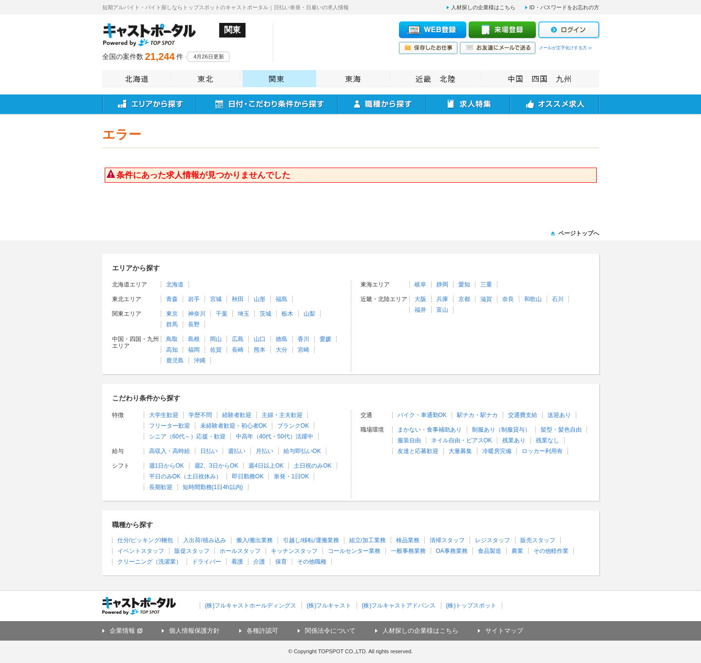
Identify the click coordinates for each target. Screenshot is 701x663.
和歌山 (533, 299)
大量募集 (460, 451)
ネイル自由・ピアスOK (461, 440)
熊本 (259, 349)
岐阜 (420, 284)
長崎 (238, 349)
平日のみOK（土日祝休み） (185, 476)
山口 (259, 339)
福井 (420, 309)
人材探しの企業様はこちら (483, 7)
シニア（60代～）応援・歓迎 (187, 436)
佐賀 (216, 349)
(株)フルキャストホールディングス (251, 605)
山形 (259, 299)
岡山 (216, 339)
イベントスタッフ (140, 551)
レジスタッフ (492, 540)
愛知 (464, 284)
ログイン (568, 29)
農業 (517, 551)
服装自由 (409, 440)
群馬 (172, 324)
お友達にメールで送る (497, 48)
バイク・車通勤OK (422, 415)
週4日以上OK (266, 465)
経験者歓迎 (236, 415)
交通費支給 (522, 415)
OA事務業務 (452, 551)
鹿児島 (175, 360)
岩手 (194, 299)
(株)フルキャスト (329, 605)
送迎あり (559, 415)
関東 (279, 78)
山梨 (309, 313)
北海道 (175, 284)
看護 (237, 561)
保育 (281, 561)
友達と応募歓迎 (418, 451)
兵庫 (442, 299)
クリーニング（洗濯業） (149, 561)
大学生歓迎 (163, 415)
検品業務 (407, 540)
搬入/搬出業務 (254, 540)
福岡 (194, 349)
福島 (281, 299)
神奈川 (197, 313)
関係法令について (330, 630)
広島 (238, 339)
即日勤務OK (248, 476)
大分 (281, 349)
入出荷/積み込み (204, 540)
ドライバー (206, 561)
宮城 (216, 299)
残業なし (547, 440)
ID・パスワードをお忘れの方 (564, 7)
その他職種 (311, 561)
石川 (558, 299)
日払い (209, 451)
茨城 (265, 313)
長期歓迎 (160, 487)
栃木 (287, 313)
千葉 (221, 313)
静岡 (442, 284)
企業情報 (122, 630)
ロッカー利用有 (542, 451)
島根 (194, 339)
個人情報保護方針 (194, 630)
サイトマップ (504, 630)
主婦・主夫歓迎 (282, 415)
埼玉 (243, 313)
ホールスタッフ (240, 551)
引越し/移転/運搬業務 (311, 540)
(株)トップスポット (471, 605)
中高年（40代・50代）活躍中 (274, 436)
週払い (237, 451)
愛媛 (325, 339)
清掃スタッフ (447, 540)
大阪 (420, 299)
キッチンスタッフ (294, 551)
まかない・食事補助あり (430, 429)
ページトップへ (578, 233)
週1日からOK (166, 465)
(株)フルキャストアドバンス (399, 605)
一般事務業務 (408, 551)
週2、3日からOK (216, 465)
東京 (172, 313)
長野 (194, 324)
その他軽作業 (550, 551)
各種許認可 (262, 630)
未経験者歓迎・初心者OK (233, 425)
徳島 (281, 339)
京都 (464, 299)
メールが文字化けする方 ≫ (566, 47)
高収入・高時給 (169, 451)
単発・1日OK (291, 476)
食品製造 (489, 551)
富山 (442, 309)
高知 (172, 349)
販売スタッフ (537, 540)
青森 (172, 299)
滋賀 (486, 299)
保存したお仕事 (428, 48)
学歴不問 (200, 415)
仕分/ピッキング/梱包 (145, 540)
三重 (486, 284)
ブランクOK (293, 425)
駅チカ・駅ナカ (477, 415)
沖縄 (200, 360)
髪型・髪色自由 (561, 429)
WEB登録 (432, 29)
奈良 (508, 299)
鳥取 (172, 339)
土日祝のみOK (312, 465)
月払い (264, 451)
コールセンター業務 (354, 551)
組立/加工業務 (367, 540)
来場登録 (502, 29)
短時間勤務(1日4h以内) (213, 487)
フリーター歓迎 (169, 425)
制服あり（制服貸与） (501, 429)
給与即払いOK (302, 451)
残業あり (514, 440)
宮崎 (303, 349)
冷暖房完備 (497, 451)
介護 (259, 561)
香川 (303, 339)
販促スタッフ (191, 551)
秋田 (238, 299)
